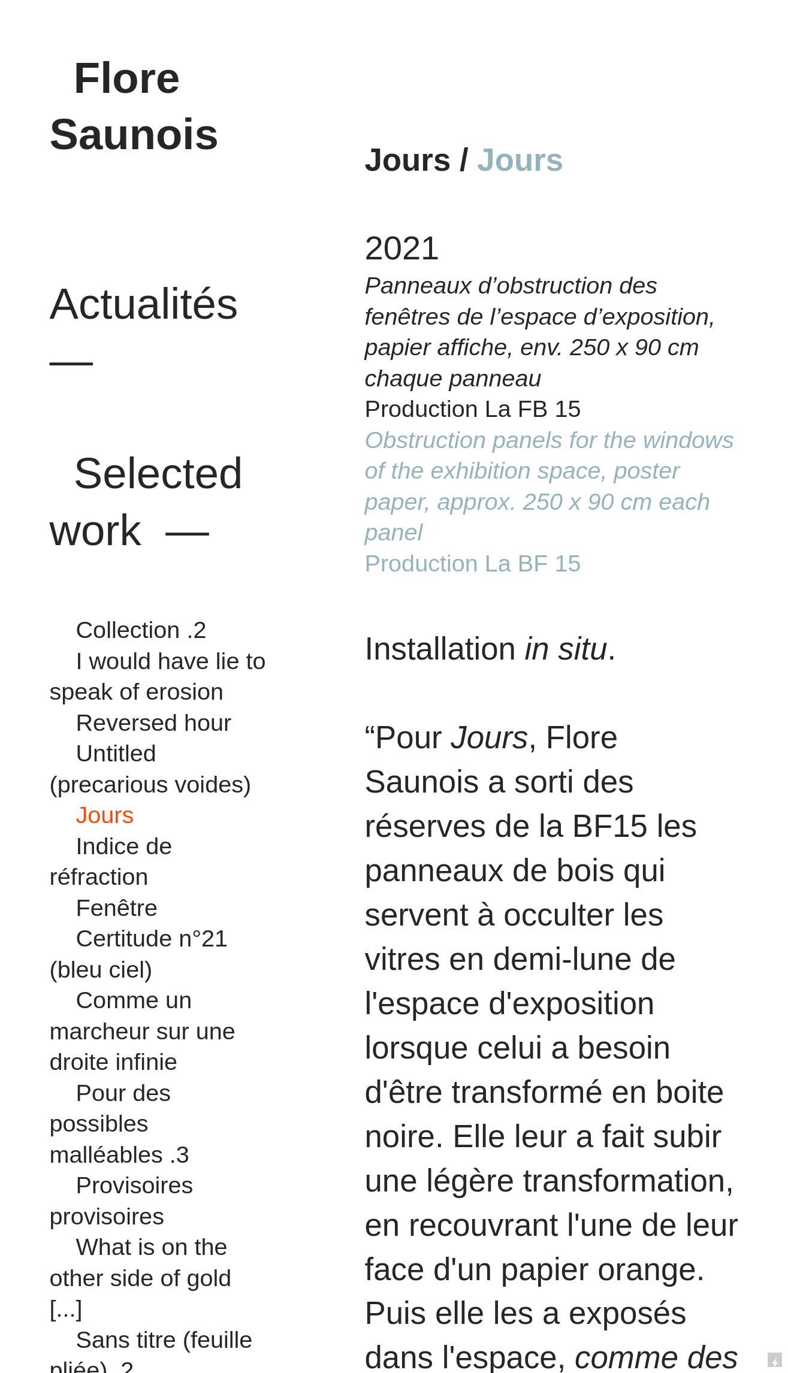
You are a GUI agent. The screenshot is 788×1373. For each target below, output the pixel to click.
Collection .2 (141, 629)
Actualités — (150, 304)
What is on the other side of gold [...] (141, 1277)
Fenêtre (117, 907)
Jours (98, 815)
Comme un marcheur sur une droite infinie (143, 1031)
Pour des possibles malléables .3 (119, 1123)
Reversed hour (151, 722)
